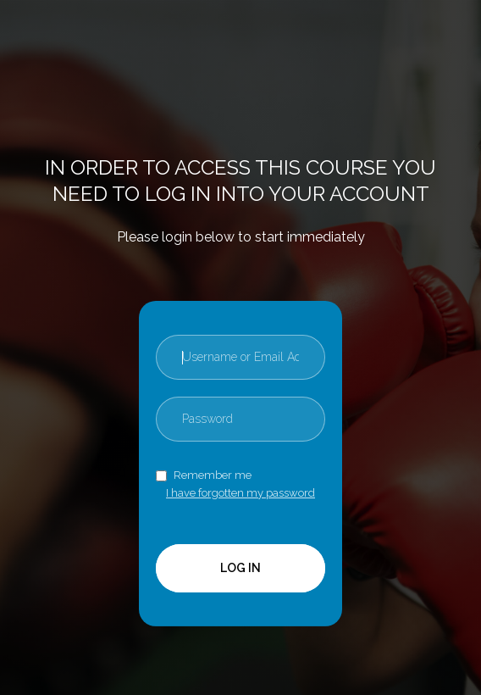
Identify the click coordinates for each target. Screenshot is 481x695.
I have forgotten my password (240, 492)
